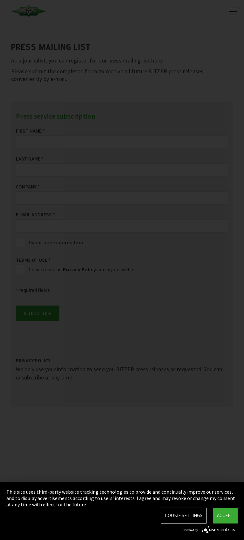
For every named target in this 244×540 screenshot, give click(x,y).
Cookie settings (183, 515)
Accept (225, 515)
